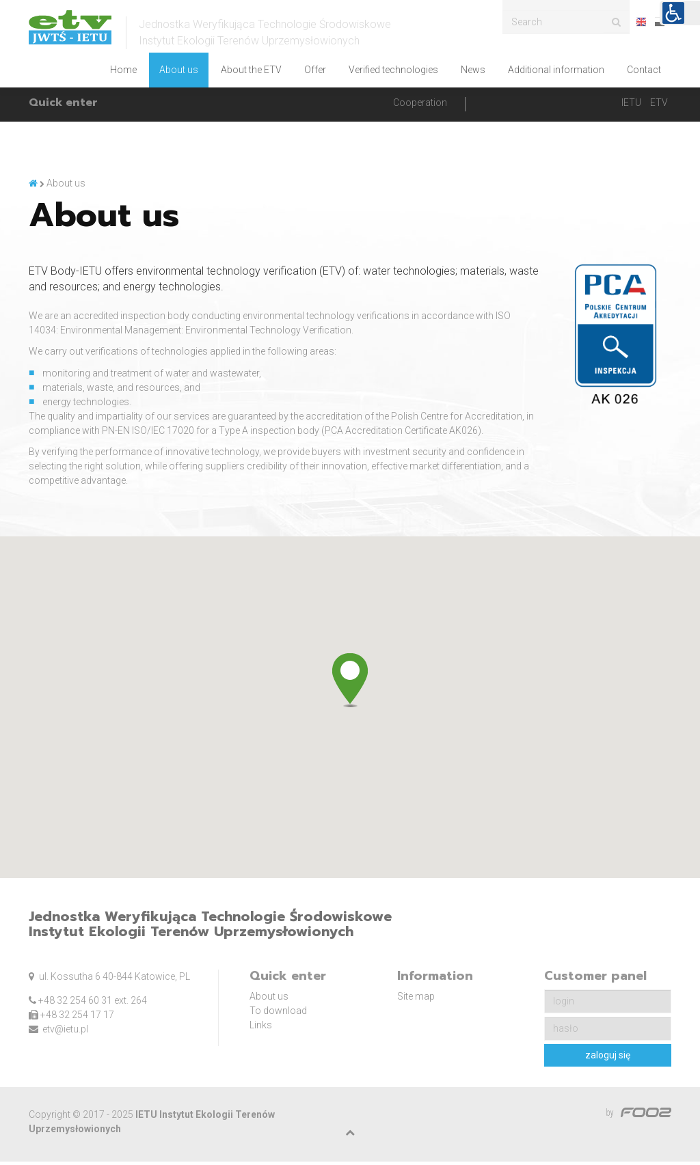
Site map (416, 1000)
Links (261, 1029)
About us (178, 69)
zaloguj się (607, 1059)
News (473, 69)
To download (278, 1014)
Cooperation (420, 105)
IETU (631, 105)
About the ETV (251, 69)
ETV (659, 105)
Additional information (556, 69)
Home (123, 69)
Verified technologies (393, 69)
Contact (644, 69)
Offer (315, 69)
